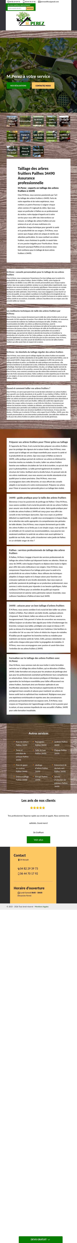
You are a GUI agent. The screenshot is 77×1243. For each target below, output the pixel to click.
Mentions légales (42, 906)
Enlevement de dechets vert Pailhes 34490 (60, 768)
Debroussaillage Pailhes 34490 (22, 778)
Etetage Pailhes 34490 (41, 778)
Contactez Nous (43, 85)
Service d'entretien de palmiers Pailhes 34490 (60, 781)
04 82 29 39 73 (13, 2)
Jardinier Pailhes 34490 (60, 743)
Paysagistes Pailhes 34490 (40, 743)
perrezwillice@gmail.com (48, 2)
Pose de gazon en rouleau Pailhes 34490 (22, 768)
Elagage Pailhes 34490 (60, 752)
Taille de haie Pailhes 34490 (40, 752)
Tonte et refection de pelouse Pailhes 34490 (22, 755)
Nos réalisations (18, 85)
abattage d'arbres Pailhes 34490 (41, 768)
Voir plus (38, 839)
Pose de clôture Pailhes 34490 (22, 743)
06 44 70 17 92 (28, 2)
